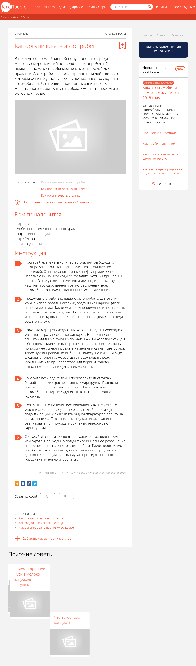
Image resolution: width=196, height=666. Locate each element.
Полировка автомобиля (160, 133)
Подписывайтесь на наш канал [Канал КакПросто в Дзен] (163, 49)
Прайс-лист (163, 35)
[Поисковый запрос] (131, 7)
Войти (161, 6)
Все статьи (163, 184)
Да (47, 496)
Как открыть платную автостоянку (23, 574)
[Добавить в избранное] (122, 45)
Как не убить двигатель (160, 143)
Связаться (177, 35)
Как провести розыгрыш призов (65, 189)
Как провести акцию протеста (41, 518)
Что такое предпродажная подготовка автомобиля (162, 171)
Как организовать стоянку (60, 195)
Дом (62, 7)
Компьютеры (96, 7)
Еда (37, 7)
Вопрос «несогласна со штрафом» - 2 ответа (56, 202)
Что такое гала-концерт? (67, 620)
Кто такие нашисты (62, 571)
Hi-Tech (49, 7)
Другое (26, 17)
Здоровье (76, 7)
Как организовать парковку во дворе (46, 527)
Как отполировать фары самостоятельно (161, 156)
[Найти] (149, 7)
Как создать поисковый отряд (41, 523)
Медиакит (149, 35)
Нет (66, 496)
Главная (5, 17)
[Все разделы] (184, 7)
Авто (16, 17)
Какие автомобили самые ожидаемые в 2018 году (161, 92)
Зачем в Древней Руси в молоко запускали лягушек (111, 576)
